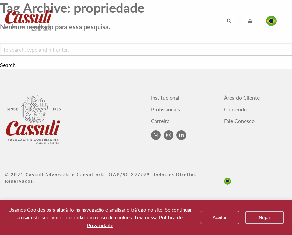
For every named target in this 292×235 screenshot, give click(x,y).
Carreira (160, 121)
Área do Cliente (242, 97)
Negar (264, 217)
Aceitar (220, 217)
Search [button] (8, 65)
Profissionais (165, 109)
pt (227, 181)
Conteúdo (235, 109)
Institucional (165, 97)
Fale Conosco (239, 121)
